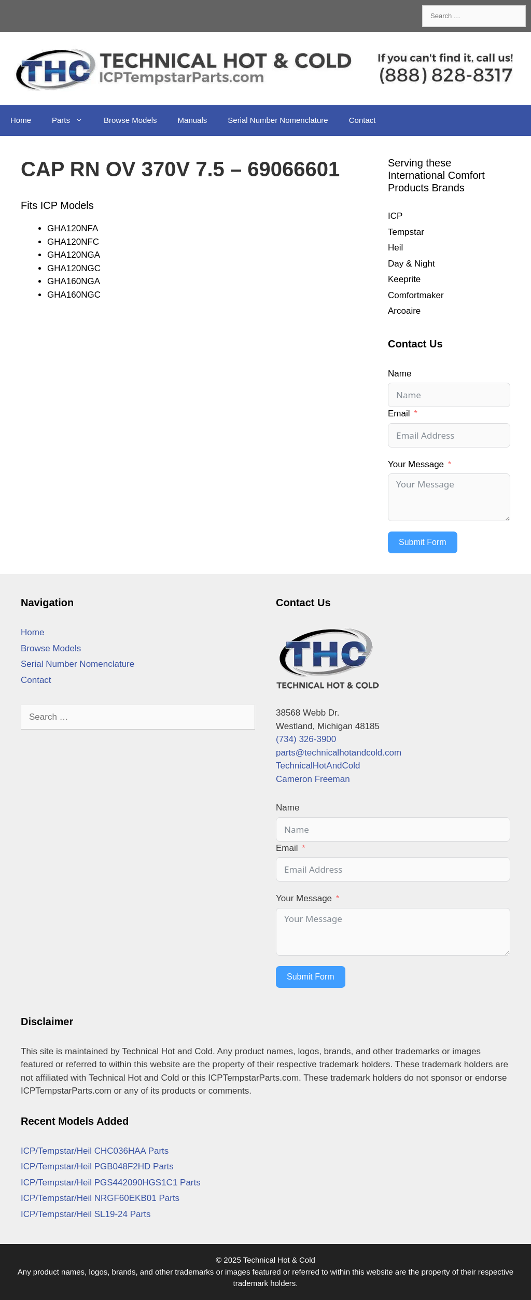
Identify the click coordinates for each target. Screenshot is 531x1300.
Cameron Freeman (313, 779)
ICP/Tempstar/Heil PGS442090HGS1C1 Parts (111, 1182)
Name (399, 374)
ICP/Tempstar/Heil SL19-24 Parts (85, 1214)
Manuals (192, 120)
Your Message (416, 464)
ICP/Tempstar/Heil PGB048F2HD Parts (97, 1166)
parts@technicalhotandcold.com (338, 753)
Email (399, 413)
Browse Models (130, 120)
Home (20, 120)
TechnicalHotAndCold (318, 766)
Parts (72, 120)
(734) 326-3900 (306, 739)
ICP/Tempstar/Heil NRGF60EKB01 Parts (100, 1198)
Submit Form (422, 542)
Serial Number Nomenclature (278, 120)
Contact (362, 120)
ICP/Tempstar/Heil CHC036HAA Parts (95, 1151)
